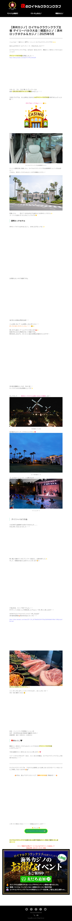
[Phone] (34, 915)
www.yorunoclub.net (36, 912)
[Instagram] (31, 909)
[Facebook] (36, 909)
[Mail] (37, 915)
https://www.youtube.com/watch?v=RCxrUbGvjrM (22, 57)
